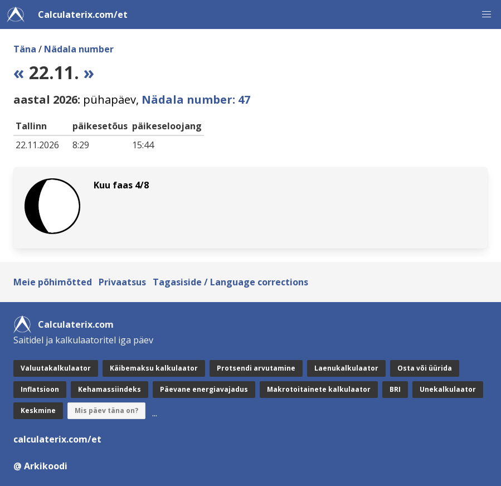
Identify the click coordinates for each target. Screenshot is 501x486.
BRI (395, 389)
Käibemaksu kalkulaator (154, 368)
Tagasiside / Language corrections (230, 282)
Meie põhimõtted (52, 282)
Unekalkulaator (448, 389)
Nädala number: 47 (196, 99)
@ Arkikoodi (40, 466)
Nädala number (79, 49)
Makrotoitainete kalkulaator (319, 389)
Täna (24, 49)
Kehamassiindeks (109, 389)
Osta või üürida (424, 368)
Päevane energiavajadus (204, 389)
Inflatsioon (40, 389)
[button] (486, 14)
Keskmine (38, 410)
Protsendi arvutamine (256, 368)
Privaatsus (122, 282)
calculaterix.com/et (57, 439)
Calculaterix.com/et (83, 14)
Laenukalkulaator (346, 368)
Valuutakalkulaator (56, 368)
